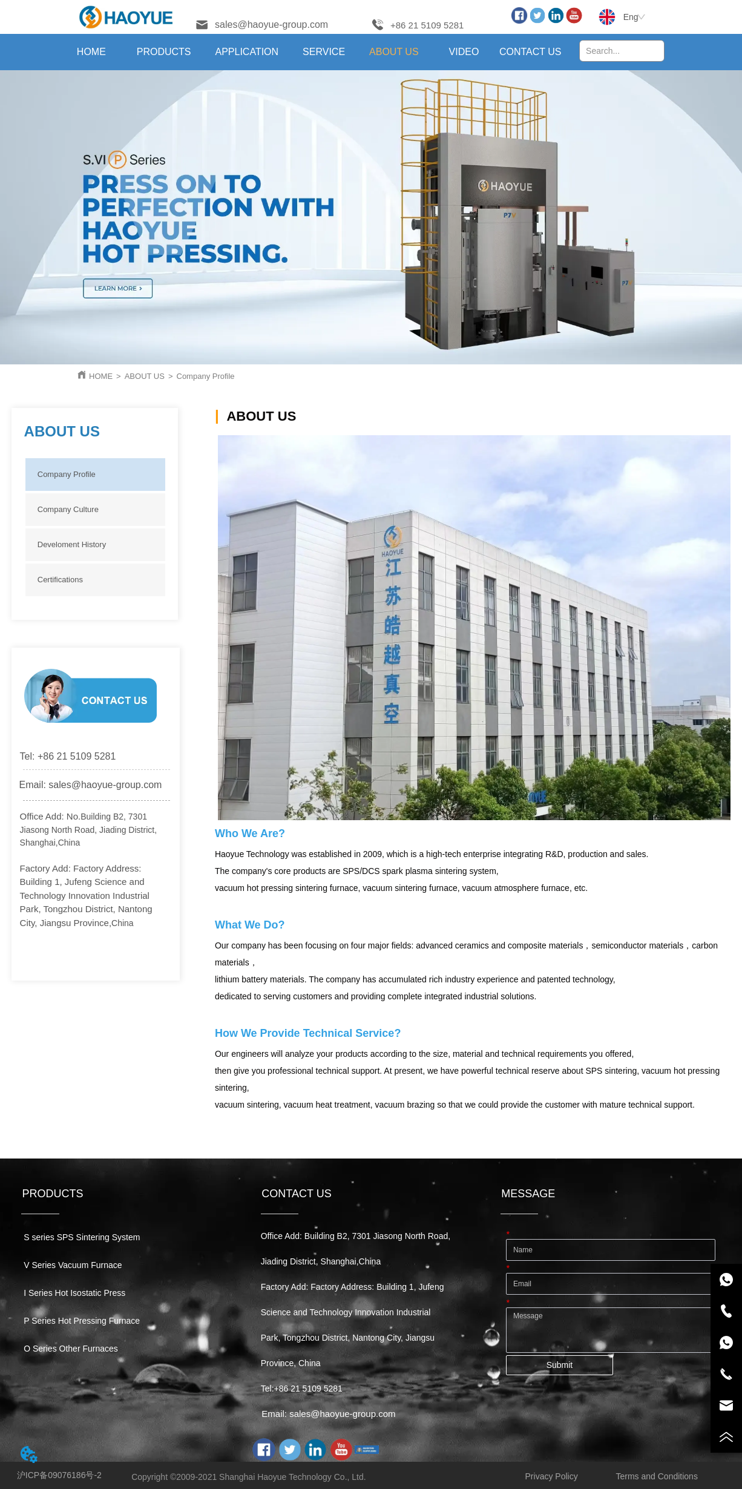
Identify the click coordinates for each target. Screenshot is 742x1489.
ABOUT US (145, 376)
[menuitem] (164, 52)
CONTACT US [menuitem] (530, 52)
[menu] (310, 52)
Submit (560, 1365)
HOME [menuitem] (91, 52)
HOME (101, 376)
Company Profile (206, 376)
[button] (164, 52)
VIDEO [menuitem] (464, 52)
